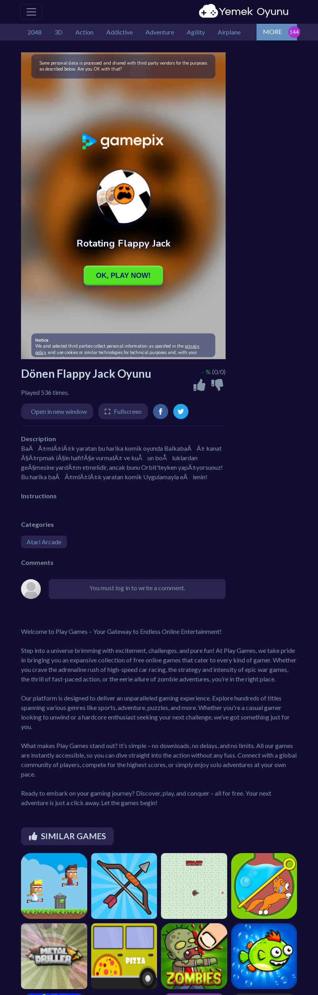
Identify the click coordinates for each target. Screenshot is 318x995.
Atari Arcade (44, 541)
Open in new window (59, 411)
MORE (272, 31)
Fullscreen (128, 411)
